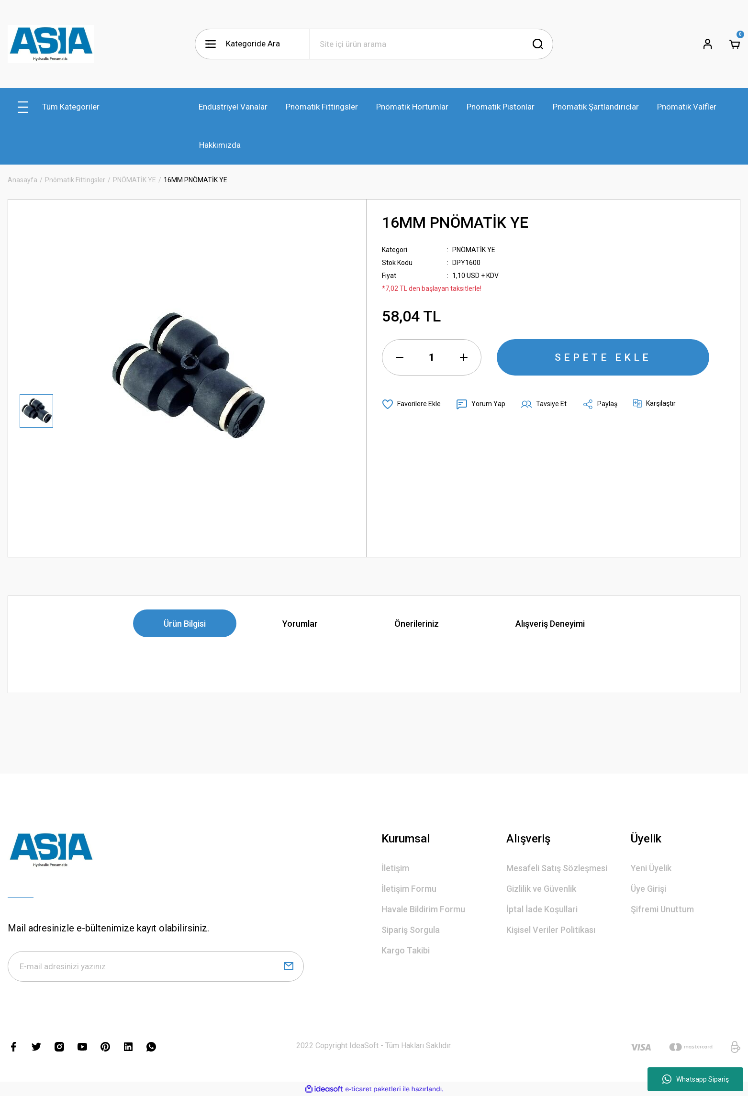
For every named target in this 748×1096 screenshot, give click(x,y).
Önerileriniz (416, 624)
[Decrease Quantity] (399, 357)
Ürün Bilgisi (185, 624)
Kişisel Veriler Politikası (550, 930)
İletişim (395, 868)
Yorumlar (300, 624)
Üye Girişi (648, 889)
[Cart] (734, 44)
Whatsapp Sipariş (695, 1079)
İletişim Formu (408, 889)
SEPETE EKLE (603, 357)
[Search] (432, 44)
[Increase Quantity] (464, 357)
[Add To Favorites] (411, 404)
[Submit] (288, 966)
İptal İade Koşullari (542, 909)
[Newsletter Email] (156, 966)
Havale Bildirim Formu (423, 909)
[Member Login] (708, 44)
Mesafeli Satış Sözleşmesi (556, 868)
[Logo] (51, 44)
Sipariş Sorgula (410, 930)
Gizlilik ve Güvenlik (541, 889)
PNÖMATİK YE (473, 250)
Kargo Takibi (405, 950)
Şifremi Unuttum (662, 909)
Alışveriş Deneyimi (550, 624)
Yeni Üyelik (651, 868)
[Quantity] (432, 357)
